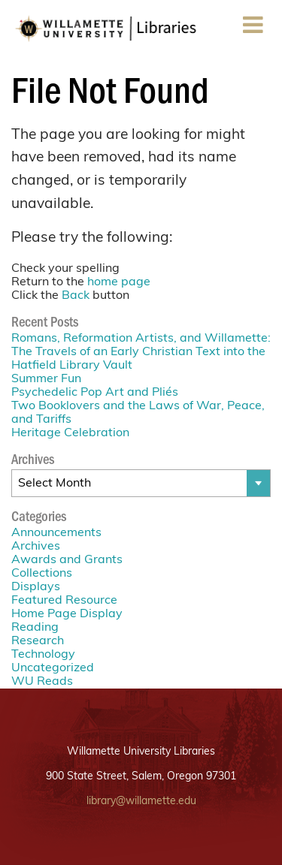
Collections (41, 574)
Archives (35, 547)
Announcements (56, 533)
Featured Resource (64, 601)
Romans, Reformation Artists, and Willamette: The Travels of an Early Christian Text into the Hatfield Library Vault (141, 352)
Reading (35, 628)
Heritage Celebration (70, 433)
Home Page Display (67, 614)
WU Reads (42, 682)
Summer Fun (46, 379)
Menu (252, 30)
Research (37, 641)
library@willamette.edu (141, 801)
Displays (35, 587)
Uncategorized (52, 668)
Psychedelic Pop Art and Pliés (94, 393)
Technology (43, 655)
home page (118, 282)
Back (75, 296)
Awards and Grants (67, 560)
